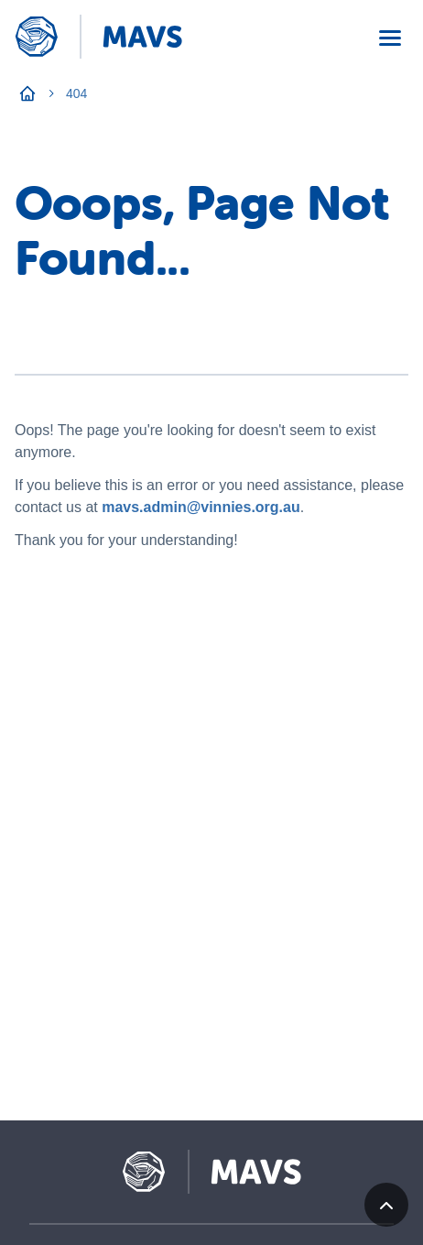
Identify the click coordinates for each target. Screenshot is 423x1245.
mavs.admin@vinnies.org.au (201, 507)
